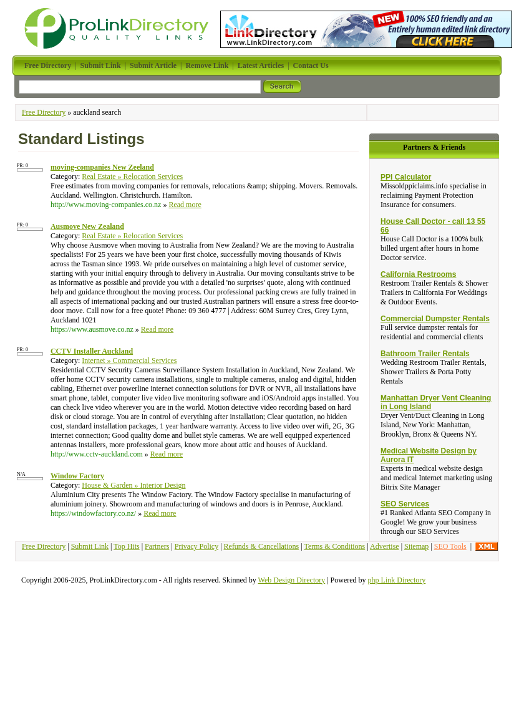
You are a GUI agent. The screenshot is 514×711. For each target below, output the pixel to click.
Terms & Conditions (334, 546)
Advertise (384, 546)
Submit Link (90, 546)
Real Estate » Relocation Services (132, 176)
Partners (157, 546)
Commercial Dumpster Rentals (435, 318)
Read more (184, 204)
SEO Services (405, 504)
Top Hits (127, 546)
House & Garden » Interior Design (133, 485)
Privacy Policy (196, 546)
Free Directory (43, 112)
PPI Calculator (406, 177)
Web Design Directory (292, 580)
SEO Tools (450, 546)
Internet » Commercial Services (129, 360)
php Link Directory (397, 580)
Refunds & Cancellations (261, 546)
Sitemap (416, 546)
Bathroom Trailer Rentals (425, 353)
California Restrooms (418, 274)
